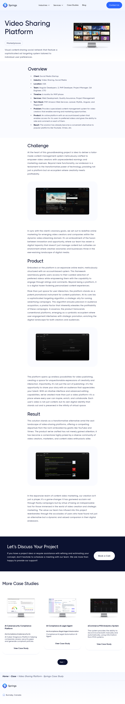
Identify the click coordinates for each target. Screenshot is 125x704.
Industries (43, 5)
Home (5, 676)
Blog (84, 5)
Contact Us (114, 5)
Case (13, 676)
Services (57, 5)
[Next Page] (62, 662)
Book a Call (104, 556)
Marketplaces (14, 43)
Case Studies (73, 5)
